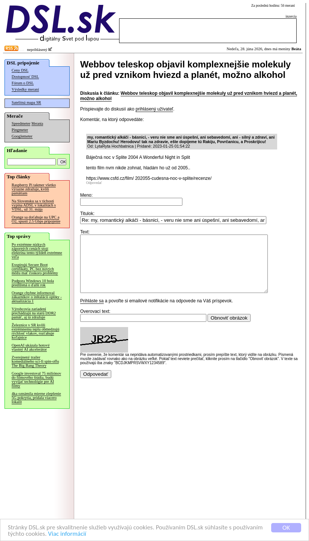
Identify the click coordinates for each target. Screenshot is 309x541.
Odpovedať (94, 183)
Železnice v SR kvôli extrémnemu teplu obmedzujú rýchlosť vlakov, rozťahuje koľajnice (35, 331)
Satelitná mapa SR (26, 102)
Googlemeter (22, 136)
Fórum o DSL (23, 83)
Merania (37, 124)
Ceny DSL (20, 70)
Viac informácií (67, 534)
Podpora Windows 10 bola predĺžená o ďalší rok (33, 283)
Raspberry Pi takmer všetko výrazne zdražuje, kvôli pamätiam (34, 189)
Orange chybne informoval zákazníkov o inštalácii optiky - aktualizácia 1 (37, 297)
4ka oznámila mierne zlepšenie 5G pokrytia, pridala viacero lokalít (36, 398)
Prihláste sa (92, 312)
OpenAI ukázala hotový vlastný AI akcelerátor (31, 347)
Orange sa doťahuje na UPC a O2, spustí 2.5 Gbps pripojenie (36, 219)
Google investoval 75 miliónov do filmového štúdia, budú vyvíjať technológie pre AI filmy (36, 379)
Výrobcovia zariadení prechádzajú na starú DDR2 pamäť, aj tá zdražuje (34, 313)
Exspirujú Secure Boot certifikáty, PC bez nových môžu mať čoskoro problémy (35, 269)
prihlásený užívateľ (154, 109)
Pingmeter (20, 130)
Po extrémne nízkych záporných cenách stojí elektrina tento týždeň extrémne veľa (37, 250)
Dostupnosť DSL (25, 77)
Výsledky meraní (25, 89)
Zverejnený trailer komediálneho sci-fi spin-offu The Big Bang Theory (35, 361)
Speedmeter (21, 123)
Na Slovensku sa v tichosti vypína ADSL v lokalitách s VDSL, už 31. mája (34, 205)
